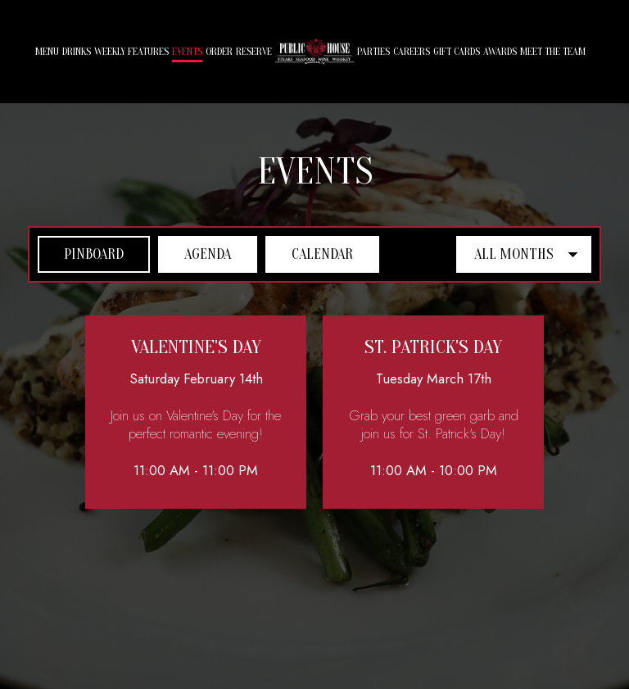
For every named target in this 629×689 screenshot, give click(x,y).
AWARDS (500, 51)
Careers (411, 51)
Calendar (309, 253)
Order (219, 51)
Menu (47, 51)
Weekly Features (131, 51)
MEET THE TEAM (553, 51)
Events (187, 51)
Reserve (254, 51)
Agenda (194, 253)
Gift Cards (456, 51)
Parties (373, 51)
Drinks (76, 51)
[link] (314, 51)
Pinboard (81, 253)
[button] (195, 412)
